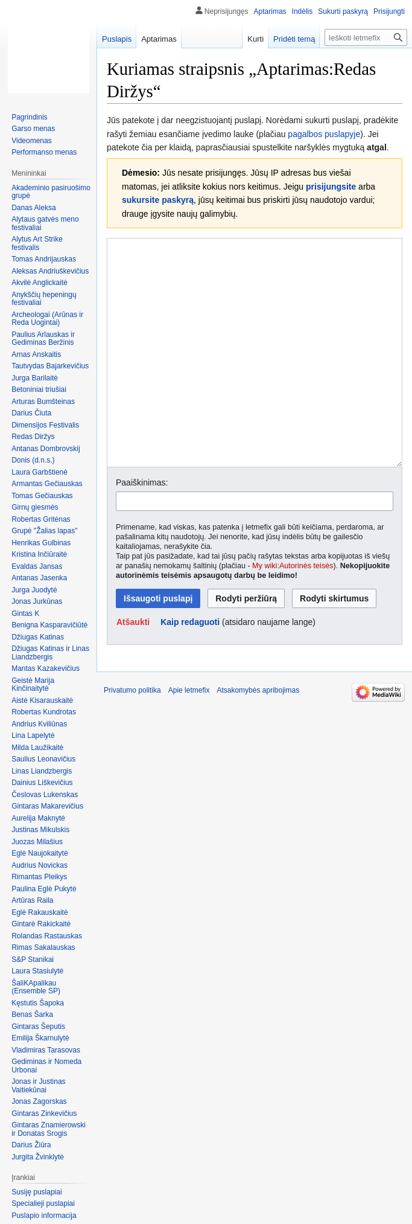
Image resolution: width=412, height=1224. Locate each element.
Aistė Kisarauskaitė (42, 700)
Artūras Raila (32, 900)
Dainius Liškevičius (41, 782)
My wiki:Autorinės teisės (292, 611)
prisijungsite (331, 186)
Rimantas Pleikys (39, 877)
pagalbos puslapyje (324, 134)
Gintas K (25, 613)
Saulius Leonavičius (43, 759)
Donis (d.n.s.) (32, 460)
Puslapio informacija (43, 1215)
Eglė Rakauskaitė (39, 912)
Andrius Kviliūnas (39, 724)
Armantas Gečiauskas (46, 483)
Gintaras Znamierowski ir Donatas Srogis (48, 1129)
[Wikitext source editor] (254, 375)
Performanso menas (44, 152)
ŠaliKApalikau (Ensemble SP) (35, 987)
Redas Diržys (32, 436)
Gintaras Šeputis (38, 1026)
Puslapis (117, 38)
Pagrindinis (29, 117)
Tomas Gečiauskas (41, 496)
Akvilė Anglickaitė (39, 282)
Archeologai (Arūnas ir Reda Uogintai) (47, 318)
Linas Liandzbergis (41, 771)
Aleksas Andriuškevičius (50, 271)
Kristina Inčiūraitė (39, 554)
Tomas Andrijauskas (43, 259)
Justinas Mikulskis (40, 829)
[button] (133, 667)
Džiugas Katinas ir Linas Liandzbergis (50, 652)
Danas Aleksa (33, 207)
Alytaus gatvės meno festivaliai (44, 223)
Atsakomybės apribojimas (258, 735)
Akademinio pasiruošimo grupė (50, 192)
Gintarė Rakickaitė (41, 924)
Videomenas (31, 140)
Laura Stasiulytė (37, 971)
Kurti (255, 38)
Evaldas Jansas (36, 566)
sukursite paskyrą (158, 200)
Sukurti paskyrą (343, 11)
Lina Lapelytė (32, 735)
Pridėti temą (294, 38)
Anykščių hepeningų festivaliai (43, 298)
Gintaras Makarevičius (47, 806)
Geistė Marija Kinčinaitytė (32, 684)
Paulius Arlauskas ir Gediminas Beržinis (43, 338)
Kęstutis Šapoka (37, 1003)
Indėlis (302, 11)
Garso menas (33, 128)
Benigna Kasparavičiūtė (49, 625)
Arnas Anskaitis (36, 354)
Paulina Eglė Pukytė (43, 889)
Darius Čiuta (31, 413)
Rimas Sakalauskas (43, 947)
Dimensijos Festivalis (45, 425)
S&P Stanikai (32, 959)
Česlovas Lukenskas (44, 794)
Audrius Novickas (39, 865)
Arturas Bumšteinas (43, 401)
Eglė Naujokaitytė (39, 853)
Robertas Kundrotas (43, 712)
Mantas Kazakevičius (45, 668)
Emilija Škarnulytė (40, 1038)
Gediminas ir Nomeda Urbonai (46, 1065)
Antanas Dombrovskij (45, 448)
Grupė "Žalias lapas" (44, 531)
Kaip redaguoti (190, 667)
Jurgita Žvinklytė (37, 1157)
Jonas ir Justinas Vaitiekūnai (38, 1085)
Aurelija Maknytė (38, 818)
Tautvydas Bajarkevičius (50, 366)
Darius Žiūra (31, 1145)
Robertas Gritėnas (40, 519)
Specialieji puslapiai (43, 1203)
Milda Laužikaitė (37, 747)
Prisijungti (389, 11)
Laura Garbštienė (39, 472)
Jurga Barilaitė (34, 378)
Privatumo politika (132, 735)
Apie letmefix (189, 735)
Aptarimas (270, 11)
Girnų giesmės (34, 507)
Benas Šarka (32, 1014)
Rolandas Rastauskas (46, 936)
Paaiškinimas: (142, 528)
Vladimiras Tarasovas (45, 1050)
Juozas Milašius (37, 842)
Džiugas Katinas (37, 637)
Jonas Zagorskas (38, 1101)
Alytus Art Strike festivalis (37, 243)
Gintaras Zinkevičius (44, 1113)
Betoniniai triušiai (38, 389)
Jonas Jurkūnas (36, 601)
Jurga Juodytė (34, 590)
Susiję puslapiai (36, 1192)
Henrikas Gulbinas (41, 543)
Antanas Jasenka (39, 578)
